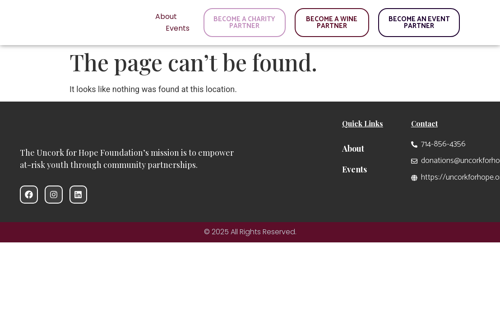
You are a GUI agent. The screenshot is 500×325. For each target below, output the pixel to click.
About (166, 16)
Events (178, 28)
